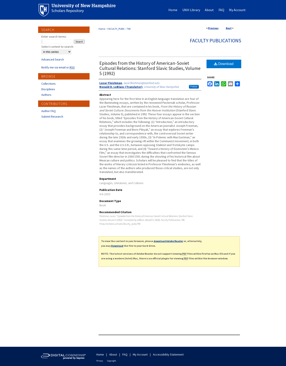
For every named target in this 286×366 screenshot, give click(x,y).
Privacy (99, 360)
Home (102, 28)
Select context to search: (57, 47)
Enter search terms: (54, 36)
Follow (193, 86)
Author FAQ (48, 111)
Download (224, 64)
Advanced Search (52, 59)
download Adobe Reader (168, 241)
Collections (48, 84)
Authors (46, 95)
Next (229, 28)
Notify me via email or (58, 67)
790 (128, 28)
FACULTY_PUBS (116, 28)
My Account (140, 354)
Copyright (111, 360)
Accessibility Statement (168, 354)
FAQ (124, 354)
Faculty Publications (215, 40)
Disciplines (48, 89)
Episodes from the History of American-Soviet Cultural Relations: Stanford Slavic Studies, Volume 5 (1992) (150, 68)
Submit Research (52, 116)
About (113, 354)
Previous (213, 28)
